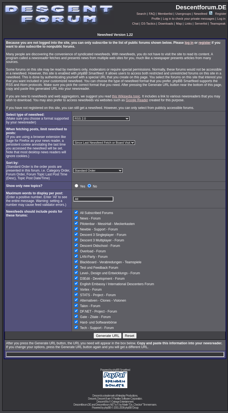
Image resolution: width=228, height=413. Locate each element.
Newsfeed (203, 13)
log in (189, 43)
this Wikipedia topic (126, 96)
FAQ (152, 13)
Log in (221, 18)
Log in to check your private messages (189, 18)
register (205, 43)
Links (188, 23)
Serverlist (201, 23)
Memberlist (165, 13)
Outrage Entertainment (122, 401)
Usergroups (183, 13)
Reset (129, 336)
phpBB (107, 407)
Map (179, 23)
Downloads (165, 23)
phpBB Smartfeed (121, 369)
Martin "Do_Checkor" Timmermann (139, 404)
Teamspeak (218, 23)
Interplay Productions (127, 395)
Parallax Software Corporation (127, 398)
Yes (82, 186)
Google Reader (137, 100)
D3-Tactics (148, 23)
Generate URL (107, 336)
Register (220, 13)
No (95, 186)
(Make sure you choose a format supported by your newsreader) (37, 118)
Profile (155, 18)
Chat (135, 23)
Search (141, 13)
